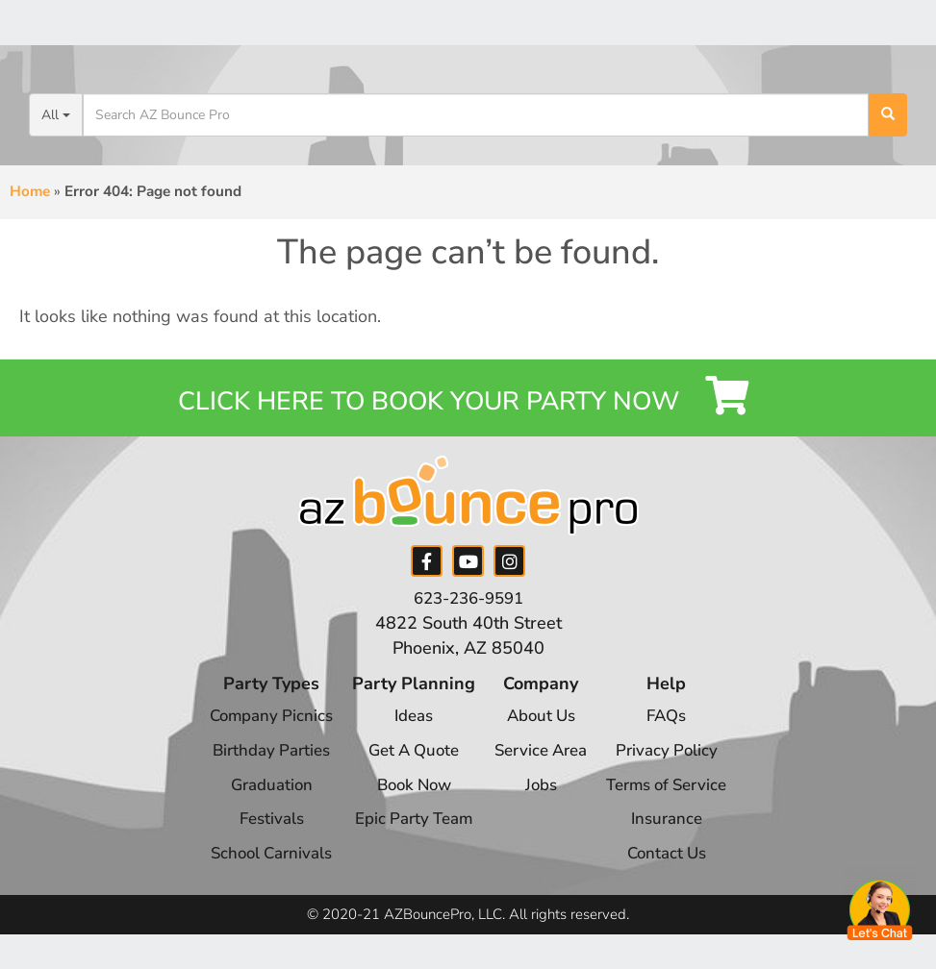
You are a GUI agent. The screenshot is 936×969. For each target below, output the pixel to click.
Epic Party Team (407, 833)
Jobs (540, 798)
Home (30, 191)
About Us (541, 730)
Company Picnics (258, 730)
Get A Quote (407, 765)
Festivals (258, 833)
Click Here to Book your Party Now (468, 405)
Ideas (407, 730)
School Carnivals (258, 868)
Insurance (677, 833)
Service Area (541, 765)
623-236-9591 (468, 613)
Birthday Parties (258, 765)
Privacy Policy (677, 765)
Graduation (258, 798)
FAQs (676, 730)
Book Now (407, 798)
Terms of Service (677, 798)
